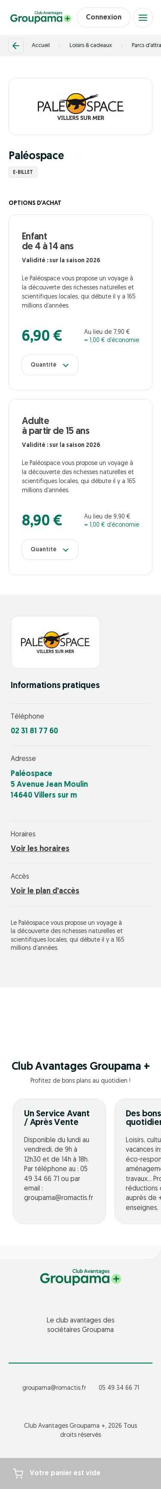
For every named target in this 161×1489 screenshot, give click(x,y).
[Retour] (16, 45)
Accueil (41, 45)
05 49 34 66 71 (119, 1388)
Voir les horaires (40, 849)
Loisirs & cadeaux (91, 45)
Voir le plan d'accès (45, 891)
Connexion (104, 17)
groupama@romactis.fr (54, 1388)
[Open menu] (143, 17)
